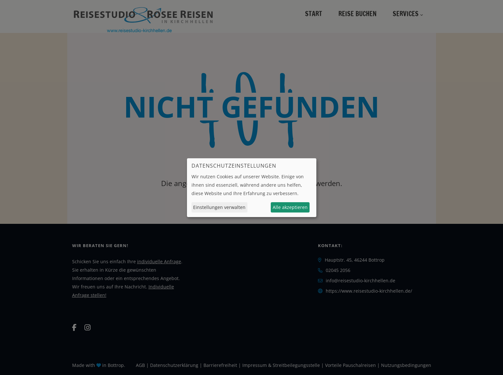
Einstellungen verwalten (219, 207)
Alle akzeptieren (290, 207)
